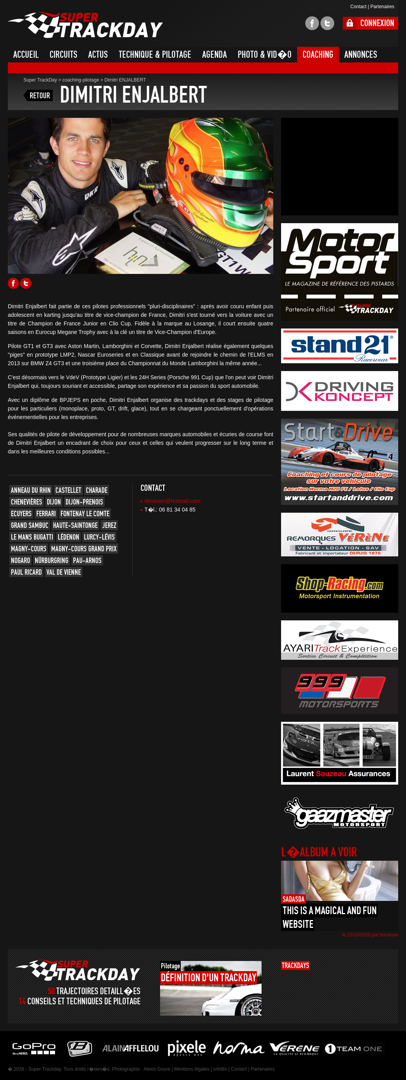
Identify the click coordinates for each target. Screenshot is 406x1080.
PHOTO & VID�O (265, 55)
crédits (220, 1069)
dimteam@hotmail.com (172, 501)
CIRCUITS (63, 55)
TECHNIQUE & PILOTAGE (155, 55)
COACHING (318, 55)
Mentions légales (191, 1069)
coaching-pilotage (80, 80)
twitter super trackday (327, 23)
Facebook (13, 283)
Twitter (25, 283)
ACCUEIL (26, 55)
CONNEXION (377, 23)
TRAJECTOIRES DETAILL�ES (98, 991)
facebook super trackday (312, 23)
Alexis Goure (157, 1069)
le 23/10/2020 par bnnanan (370, 935)
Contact (358, 6)
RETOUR (40, 95)
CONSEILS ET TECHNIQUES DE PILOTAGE (84, 1001)
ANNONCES (360, 55)
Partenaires (382, 6)
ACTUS (98, 55)
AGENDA (214, 55)
